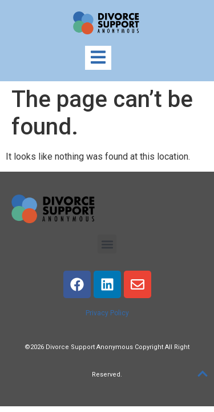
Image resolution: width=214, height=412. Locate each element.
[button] (107, 244)
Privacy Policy (107, 313)
